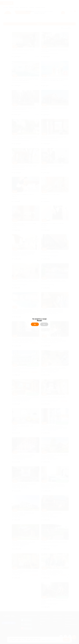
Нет (44, 324)
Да (35, 324)
